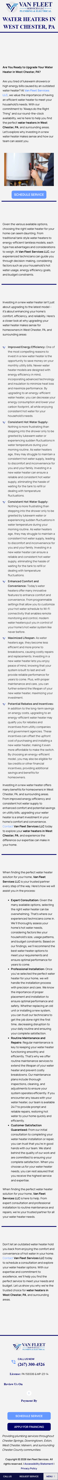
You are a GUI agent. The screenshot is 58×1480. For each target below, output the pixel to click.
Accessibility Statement (39, 1463)
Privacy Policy (29, 1468)
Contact (8, 826)
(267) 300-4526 (31, 1364)
